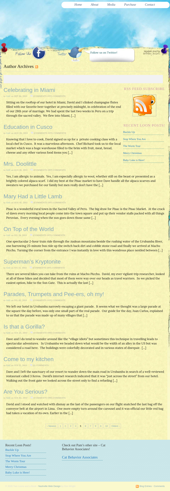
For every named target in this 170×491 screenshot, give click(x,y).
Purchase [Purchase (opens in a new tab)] (130, 4)
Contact (150, 4)
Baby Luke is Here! (134, 160)
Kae (8, 96)
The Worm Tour (132, 145)
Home (78, 4)
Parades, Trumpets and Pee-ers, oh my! (54, 294)
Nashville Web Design (49, 486)
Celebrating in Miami (29, 90)
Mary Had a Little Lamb (33, 196)
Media (111, 4)
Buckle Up (129, 131)
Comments (159, 486)
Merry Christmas (132, 152)
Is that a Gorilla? (24, 326)
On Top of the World (29, 229)
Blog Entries (146, 486)
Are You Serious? (25, 391)
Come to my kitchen (29, 359)
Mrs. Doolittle (20, 164)
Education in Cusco (28, 127)
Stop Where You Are (134, 139)
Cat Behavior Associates (80, 457)
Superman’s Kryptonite (32, 261)
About (94, 4)
